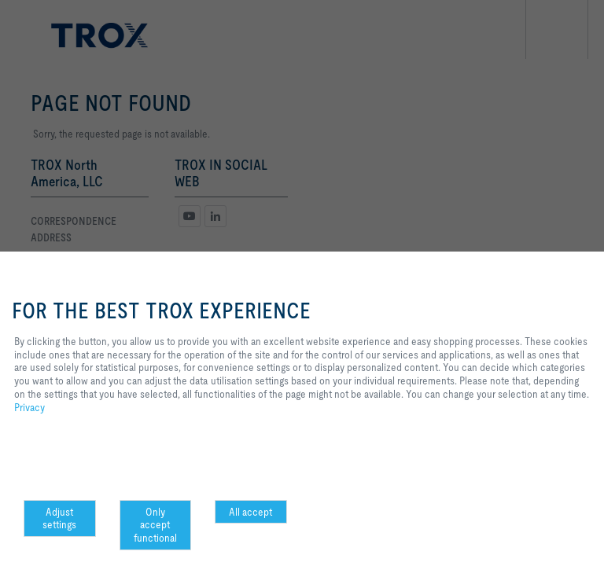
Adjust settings (59, 518)
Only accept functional (155, 525)
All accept (250, 511)
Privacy (29, 407)
